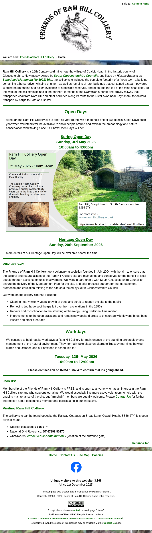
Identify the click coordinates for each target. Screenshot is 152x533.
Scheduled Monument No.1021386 (26, 79)
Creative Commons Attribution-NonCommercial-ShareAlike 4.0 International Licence (74, 518)
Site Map (84, 455)
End (146, 3)
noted (76, 510)
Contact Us (123, 396)
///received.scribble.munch (45, 436)
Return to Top (140, 443)
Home (53, 455)
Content (137, 3)
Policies (97, 455)
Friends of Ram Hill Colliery (37, 57)
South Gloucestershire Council (75, 75)
